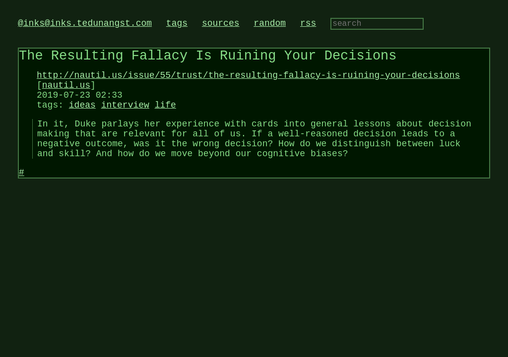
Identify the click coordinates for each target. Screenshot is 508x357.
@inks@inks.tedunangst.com (85, 24)
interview (125, 117)
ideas (82, 117)
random (270, 24)
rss (308, 24)
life (165, 117)
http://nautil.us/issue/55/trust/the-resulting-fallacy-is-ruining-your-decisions (248, 82)
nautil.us (66, 94)
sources (221, 24)
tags (177, 24)
